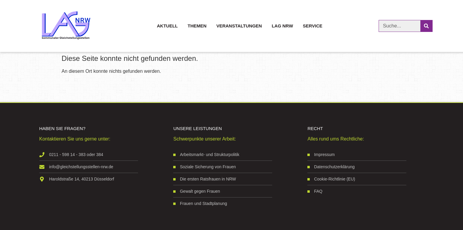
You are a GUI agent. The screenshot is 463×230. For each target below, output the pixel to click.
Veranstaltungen (239, 25)
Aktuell (167, 25)
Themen (197, 25)
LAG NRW (282, 25)
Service (313, 25)
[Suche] (426, 26)
